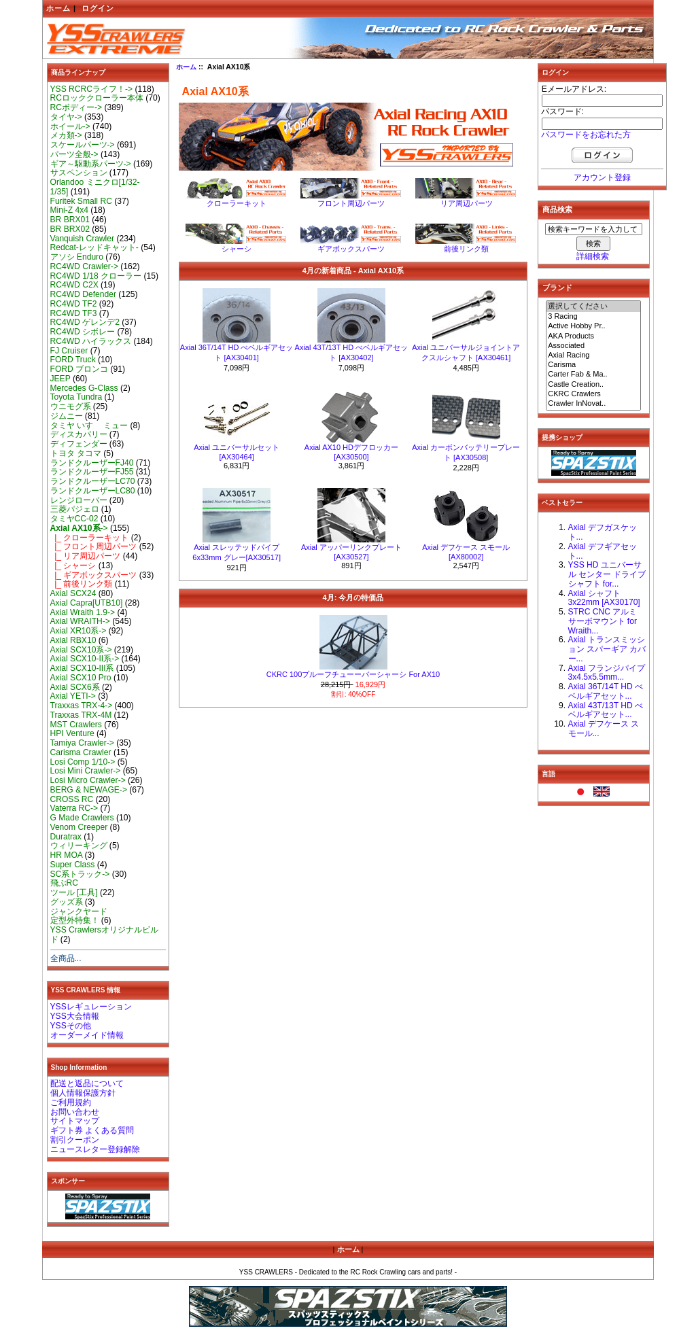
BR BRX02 (70, 229)
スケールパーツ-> (82, 145)
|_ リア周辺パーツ (85, 556)
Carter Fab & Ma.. (593, 374)
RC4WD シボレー (83, 331)
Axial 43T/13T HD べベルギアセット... (606, 710)
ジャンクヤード (78, 911)
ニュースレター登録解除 (95, 1149)
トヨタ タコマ (75, 453)
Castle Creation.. (593, 384)
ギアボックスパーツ (351, 245)
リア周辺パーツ (466, 199)
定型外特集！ (74, 920)
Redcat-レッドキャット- (94, 247)
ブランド (557, 287)
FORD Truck (73, 359)
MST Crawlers (76, 724)
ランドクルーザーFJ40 (92, 463)
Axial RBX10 (73, 640)
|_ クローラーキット (89, 537)
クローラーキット (237, 199)
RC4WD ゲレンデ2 (85, 322)
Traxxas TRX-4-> (81, 705)
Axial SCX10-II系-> (85, 658)
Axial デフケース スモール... (604, 728)
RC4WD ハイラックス (91, 341)
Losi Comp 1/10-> (83, 762)
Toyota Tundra (76, 397)
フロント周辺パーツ (351, 199)
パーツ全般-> (74, 154)
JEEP (60, 378)
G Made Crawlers (82, 817)
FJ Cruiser (69, 350)
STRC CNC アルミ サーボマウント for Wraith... (603, 621)
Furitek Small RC (81, 201)
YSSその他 (70, 1025)
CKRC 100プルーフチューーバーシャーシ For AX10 (353, 674)
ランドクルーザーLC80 (92, 490)
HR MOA (66, 855)
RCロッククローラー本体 (96, 98)
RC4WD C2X (74, 285)
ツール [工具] (74, 892)
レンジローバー (78, 500)
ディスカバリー (78, 434)
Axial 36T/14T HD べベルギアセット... (606, 691)
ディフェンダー (78, 444)
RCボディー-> (76, 107)
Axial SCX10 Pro (80, 677)
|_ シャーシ (73, 565)
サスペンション (78, 172)
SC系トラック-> (80, 874)
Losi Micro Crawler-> (88, 780)
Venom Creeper (79, 827)
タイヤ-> (66, 117)
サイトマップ (74, 1121)
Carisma (593, 365)
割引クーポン (74, 1140)
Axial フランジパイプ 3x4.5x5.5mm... (607, 672)
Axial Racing (593, 355)
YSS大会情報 (74, 1016)
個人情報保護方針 (83, 1093)
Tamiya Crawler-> (82, 743)
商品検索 (557, 209)
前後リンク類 (466, 245)
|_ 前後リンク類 (81, 584)
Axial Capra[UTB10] (86, 603)
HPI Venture (72, 733)
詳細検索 (592, 256)
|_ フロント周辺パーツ (93, 546)
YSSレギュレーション (91, 1006)
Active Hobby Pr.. (593, 326)
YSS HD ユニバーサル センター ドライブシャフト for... (607, 574)
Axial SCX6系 (75, 687)
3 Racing (593, 316)
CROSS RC (72, 799)
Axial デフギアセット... (603, 551)
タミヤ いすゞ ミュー (89, 425)
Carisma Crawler (80, 752)
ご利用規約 (70, 1102)
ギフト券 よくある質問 (92, 1130)
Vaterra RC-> (74, 808)
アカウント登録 (602, 177)
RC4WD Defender (83, 294)
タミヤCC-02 (74, 518)
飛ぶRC (64, 883)
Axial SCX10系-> (81, 650)
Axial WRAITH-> (80, 621)
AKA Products (593, 336)
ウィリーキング (78, 845)
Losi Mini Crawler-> (85, 771)
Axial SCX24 (73, 593)
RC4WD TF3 (73, 313)
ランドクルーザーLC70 (92, 481)
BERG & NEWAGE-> (88, 790)
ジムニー (66, 416)
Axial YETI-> (73, 696)
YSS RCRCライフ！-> (91, 89)
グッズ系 (66, 902)
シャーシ (237, 245)
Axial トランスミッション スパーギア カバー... (607, 649)
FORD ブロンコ (79, 369)
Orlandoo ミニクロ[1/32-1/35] (95, 186)
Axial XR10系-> (78, 631)
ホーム (58, 8)
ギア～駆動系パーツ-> (90, 164)
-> (79, 528)
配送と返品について (87, 1083)
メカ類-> (66, 135)
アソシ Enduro (76, 257)
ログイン (98, 8)
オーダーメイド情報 (87, 1035)
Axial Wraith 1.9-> (83, 612)
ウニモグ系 (70, 406)
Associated (593, 346)
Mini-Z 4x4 (69, 210)
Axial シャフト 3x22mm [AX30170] (604, 598)
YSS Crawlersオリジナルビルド (104, 934)
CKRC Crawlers (593, 394)
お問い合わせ (74, 1112)
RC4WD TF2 (73, 304)
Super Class (72, 864)
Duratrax (66, 836)
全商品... (66, 958)
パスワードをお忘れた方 (586, 134)
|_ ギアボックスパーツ (93, 575)
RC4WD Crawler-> (84, 266)
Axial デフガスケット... (603, 532)
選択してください (593, 306)
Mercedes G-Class (84, 388)
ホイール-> (70, 126)
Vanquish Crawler (82, 238)
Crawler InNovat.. (593, 403)
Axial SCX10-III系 (82, 668)
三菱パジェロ (74, 509)
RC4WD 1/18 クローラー (96, 276)
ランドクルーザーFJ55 (92, 471)
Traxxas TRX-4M (81, 715)
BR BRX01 (70, 219)
